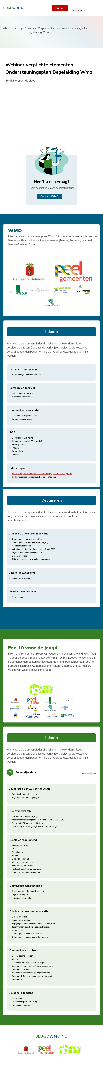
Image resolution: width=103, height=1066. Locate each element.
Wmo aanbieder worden (22, 419)
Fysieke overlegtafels (21, 898)
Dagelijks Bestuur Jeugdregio (25, 794)
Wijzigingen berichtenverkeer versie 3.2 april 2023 (33, 549)
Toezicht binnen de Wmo (23, 393)
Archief (15, 855)
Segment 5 (17, 979)
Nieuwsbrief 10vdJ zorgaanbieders (27, 823)
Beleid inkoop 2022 (20, 859)
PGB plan (16, 448)
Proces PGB (17, 451)
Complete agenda (88, 774)
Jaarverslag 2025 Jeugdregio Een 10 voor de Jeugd (34, 826)
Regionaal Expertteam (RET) (24, 1002)
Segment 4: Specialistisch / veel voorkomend (32, 976)
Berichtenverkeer (19, 556)
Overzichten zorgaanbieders (24, 415)
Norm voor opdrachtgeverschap (26, 872)
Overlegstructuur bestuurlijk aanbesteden (30, 891)
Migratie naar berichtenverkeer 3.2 (27, 552)
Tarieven (16, 454)
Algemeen (16, 959)
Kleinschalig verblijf (20, 845)
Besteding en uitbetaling (22, 438)
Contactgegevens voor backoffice (27, 539)
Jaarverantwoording (21, 578)
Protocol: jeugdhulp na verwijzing (26, 869)
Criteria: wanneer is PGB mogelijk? (27, 441)
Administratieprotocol (21, 546)
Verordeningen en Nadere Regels (26, 374)
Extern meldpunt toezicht (23, 865)
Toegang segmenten (21, 1005)
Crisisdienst (17, 998)
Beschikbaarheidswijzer (22, 956)
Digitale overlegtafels (21, 894)
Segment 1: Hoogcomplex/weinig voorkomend (32, 966)
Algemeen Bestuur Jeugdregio (25, 797)
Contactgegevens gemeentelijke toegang (30, 542)
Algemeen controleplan (22, 397)
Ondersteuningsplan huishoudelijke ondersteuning (34, 477)
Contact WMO (49, 196)
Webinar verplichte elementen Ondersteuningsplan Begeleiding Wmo (42, 473)
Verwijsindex (17, 597)
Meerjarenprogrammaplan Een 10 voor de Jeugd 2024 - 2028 (39, 820)
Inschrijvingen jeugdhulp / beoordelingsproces (32, 927)
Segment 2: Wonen (20, 969)
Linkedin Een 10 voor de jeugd (25, 816)
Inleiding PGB (18, 444)
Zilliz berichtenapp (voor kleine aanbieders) (31, 559)
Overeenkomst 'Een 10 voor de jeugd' (28, 962)
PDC (14, 849)
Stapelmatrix (17, 852)
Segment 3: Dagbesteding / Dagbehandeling (31, 973)
